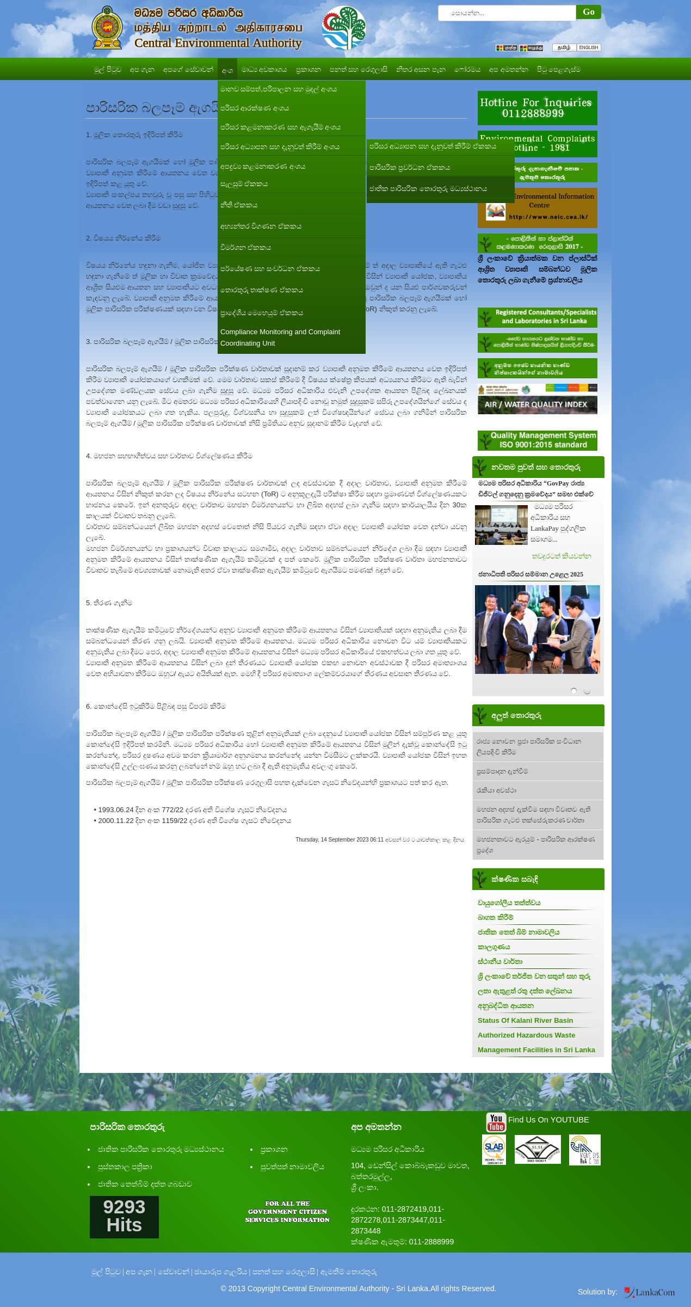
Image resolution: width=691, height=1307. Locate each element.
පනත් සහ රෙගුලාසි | (285, 1272)
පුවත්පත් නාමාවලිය (293, 1167)
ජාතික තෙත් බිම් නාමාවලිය (518, 932)
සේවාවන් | (175, 1272)
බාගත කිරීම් (495, 917)
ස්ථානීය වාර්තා (500, 962)
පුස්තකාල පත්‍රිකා (125, 1167)
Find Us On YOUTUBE (548, 1119)
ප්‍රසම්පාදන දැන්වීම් (502, 771)
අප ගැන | (141, 1272)
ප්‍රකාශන (274, 1149)
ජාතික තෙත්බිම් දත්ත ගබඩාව (145, 1184)
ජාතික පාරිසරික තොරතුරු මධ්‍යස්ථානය (161, 1149)
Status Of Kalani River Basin (525, 1020)
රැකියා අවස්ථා (496, 790)
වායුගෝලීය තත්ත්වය (509, 903)
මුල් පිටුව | (107, 1272)
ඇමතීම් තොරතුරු (349, 1272)
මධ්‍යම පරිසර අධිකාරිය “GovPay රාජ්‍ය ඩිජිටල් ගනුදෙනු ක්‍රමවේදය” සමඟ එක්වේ (536, 489)
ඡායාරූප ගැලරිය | (222, 1272)
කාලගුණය (494, 947)
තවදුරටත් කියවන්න (561, 556)
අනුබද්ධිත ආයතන (506, 1006)
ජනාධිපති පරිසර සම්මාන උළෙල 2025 (530, 574)
